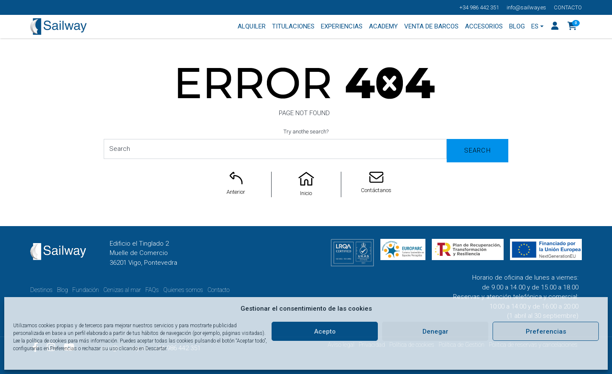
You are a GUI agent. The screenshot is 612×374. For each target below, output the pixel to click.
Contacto (568, 7)
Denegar (435, 331)
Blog (62, 289)
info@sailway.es (526, 7)
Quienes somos (183, 289)
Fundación (85, 289)
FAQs (152, 289)
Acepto (325, 331)
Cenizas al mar (122, 289)
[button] (572, 26)
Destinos (41, 289)
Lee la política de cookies (40, 341)
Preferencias (546, 331)
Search (477, 150)
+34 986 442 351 (479, 7)
